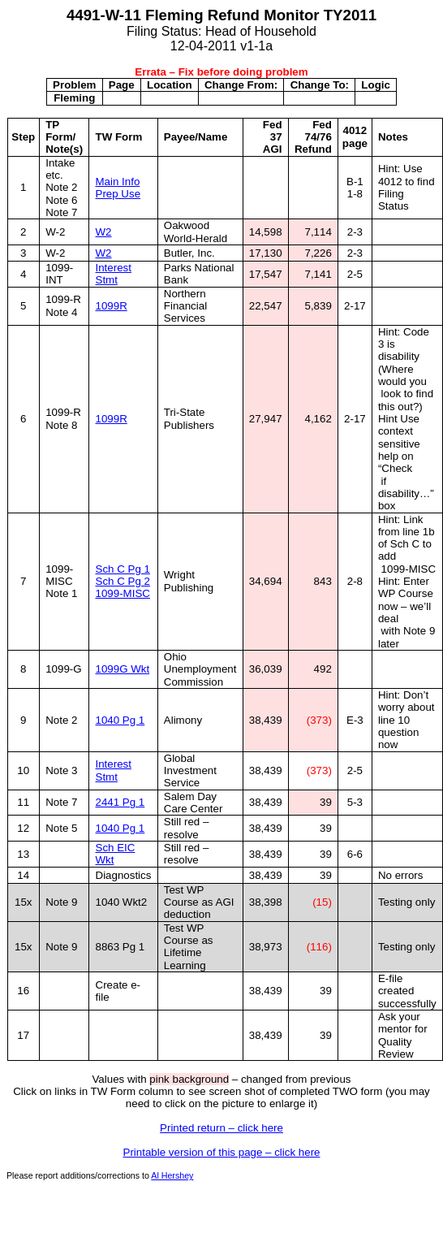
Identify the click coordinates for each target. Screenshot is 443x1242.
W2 (104, 232)
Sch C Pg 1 (123, 569)
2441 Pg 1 (120, 802)
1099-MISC (123, 593)
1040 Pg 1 (120, 720)
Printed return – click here (221, 1128)
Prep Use (118, 194)
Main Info (118, 181)
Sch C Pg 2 (123, 581)
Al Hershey (172, 1175)
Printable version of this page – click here (221, 1152)
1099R (111, 306)
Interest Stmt (113, 274)
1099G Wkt (123, 669)
